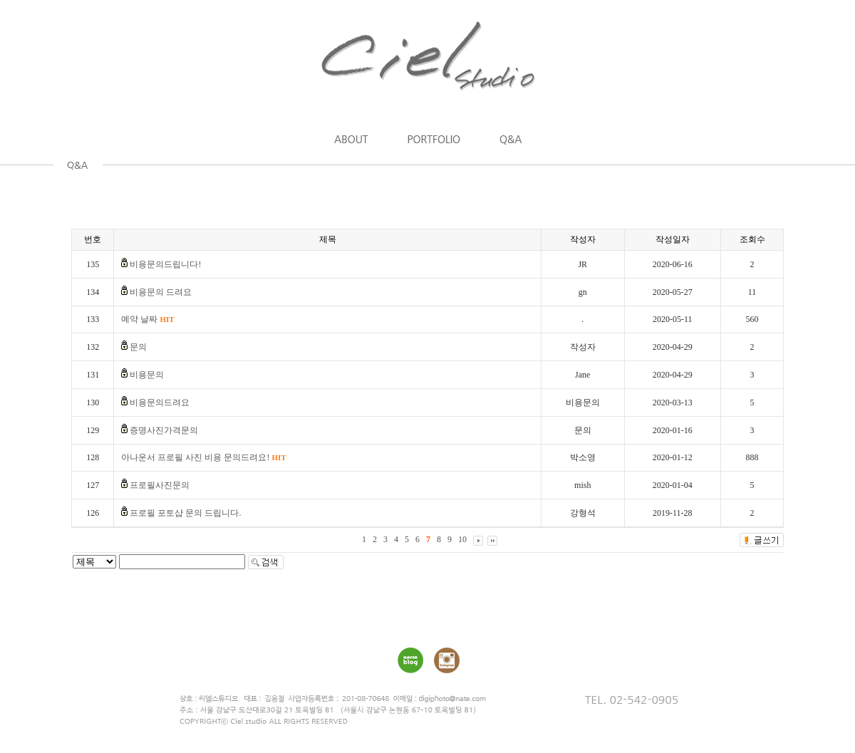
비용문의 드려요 (161, 292)
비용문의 (147, 375)
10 (462, 539)
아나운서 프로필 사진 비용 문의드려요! (203, 457)
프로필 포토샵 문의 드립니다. (185, 513)
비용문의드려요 (160, 402)
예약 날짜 (147, 319)
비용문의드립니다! (165, 264)
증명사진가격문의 (164, 430)
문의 (138, 347)
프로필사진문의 (160, 485)
